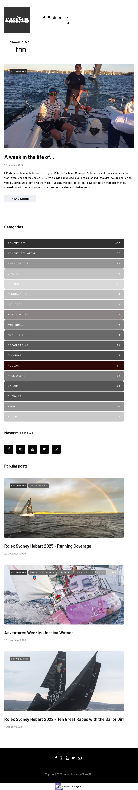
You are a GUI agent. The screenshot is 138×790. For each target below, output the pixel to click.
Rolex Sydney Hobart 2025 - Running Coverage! (48, 575)
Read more (20, 198)
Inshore (64, 319)
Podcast (64, 381)
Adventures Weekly (64, 269)
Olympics (64, 370)
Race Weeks (64, 391)
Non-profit (64, 350)
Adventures (18, 71)
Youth (64, 432)
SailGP (64, 401)
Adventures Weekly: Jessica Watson (39, 662)
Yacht (64, 422)
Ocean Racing (64, 360)
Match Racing (64, 330)
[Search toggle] (66, 23)
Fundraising (64, 309)
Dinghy (64, 289)
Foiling (64, 299)
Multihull (64, 340)
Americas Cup (64, 279)
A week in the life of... (29, 157)
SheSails (64, 411)
